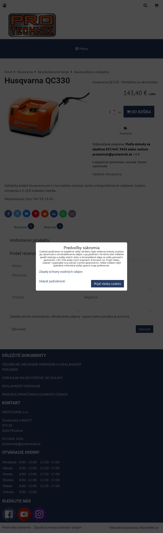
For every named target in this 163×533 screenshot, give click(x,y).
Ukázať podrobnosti (52, 281)
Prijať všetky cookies (107, 284)
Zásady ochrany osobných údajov (61, 272)
